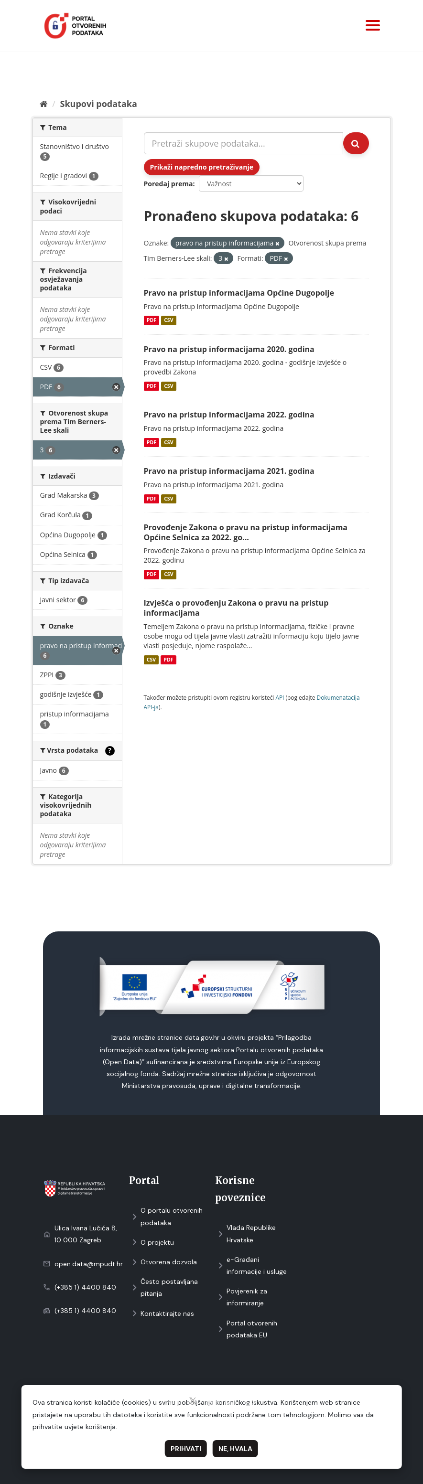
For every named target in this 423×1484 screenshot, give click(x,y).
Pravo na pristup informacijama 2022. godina (229, 414)
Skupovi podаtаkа (98, 103)
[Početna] (44, 103)
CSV (168, 320)
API (279, 697)
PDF (151, 320)
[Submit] (356, 143)
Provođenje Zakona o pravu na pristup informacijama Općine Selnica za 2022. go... (246, 532)
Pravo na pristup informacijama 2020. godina (229, 349)
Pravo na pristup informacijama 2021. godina (229, 471)
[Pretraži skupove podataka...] (243, 143)
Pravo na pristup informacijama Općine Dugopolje (239, 293)
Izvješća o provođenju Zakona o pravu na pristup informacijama (236, 608)
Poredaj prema (168, 183)
